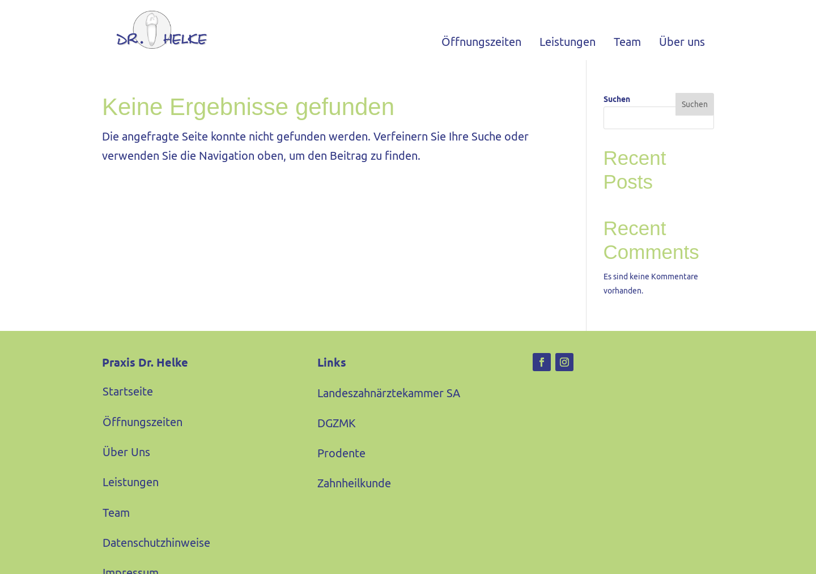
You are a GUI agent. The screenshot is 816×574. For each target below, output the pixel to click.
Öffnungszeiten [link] (481, 41)
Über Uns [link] (126, 451)
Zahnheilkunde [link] (354, 483)
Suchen (617, 99)
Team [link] (627, 41)
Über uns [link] (682, 41)
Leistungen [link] (567, 41)
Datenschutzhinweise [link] (156, 542)
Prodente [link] (341, 453)
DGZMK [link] (336, 423)
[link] (154, 30)
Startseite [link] (128, 391)
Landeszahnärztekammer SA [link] (388, 392)
